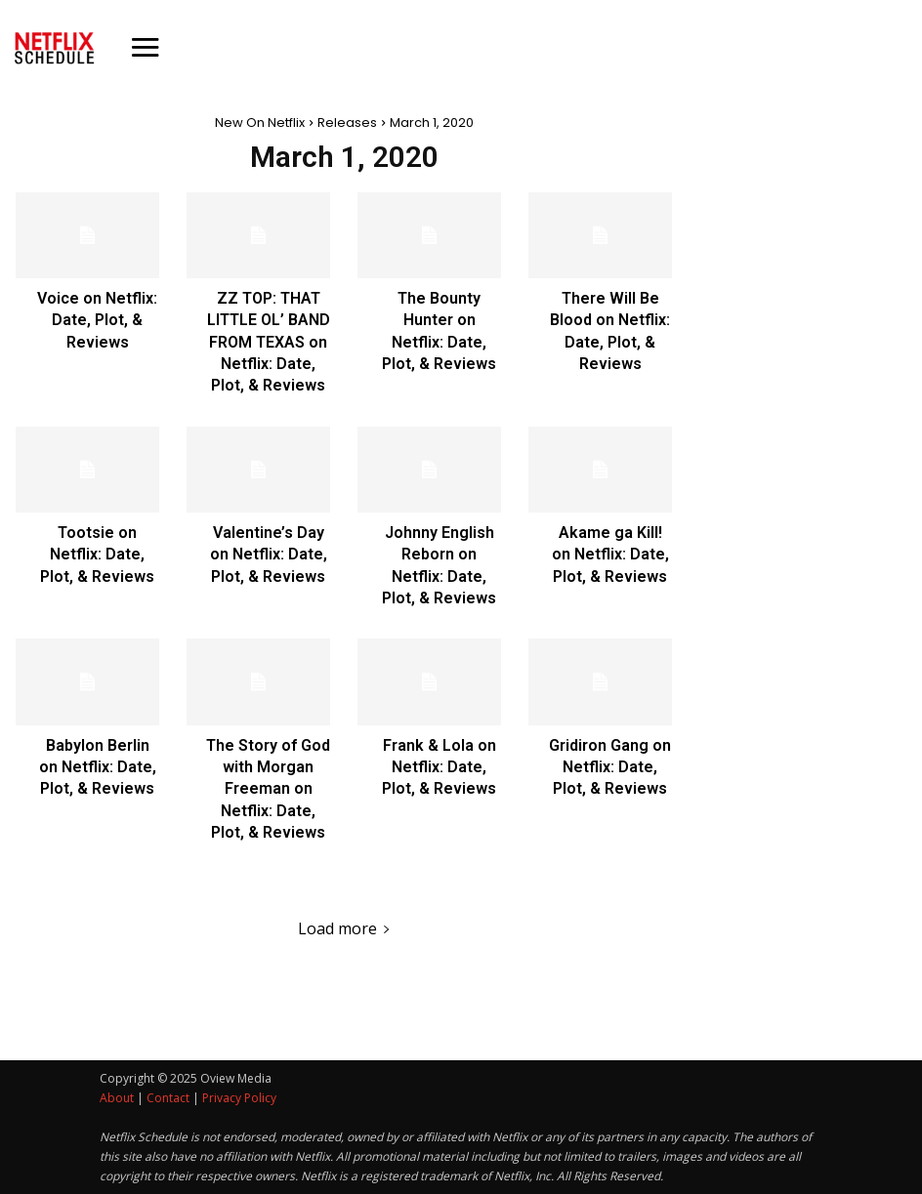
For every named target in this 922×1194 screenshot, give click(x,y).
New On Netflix (260, 122)
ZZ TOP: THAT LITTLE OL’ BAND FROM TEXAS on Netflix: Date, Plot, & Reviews (268, 342)
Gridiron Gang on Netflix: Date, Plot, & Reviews (610, 767)
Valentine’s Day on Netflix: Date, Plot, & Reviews (268, 554)
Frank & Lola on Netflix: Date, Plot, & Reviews (439, 767)
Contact (168, 1098)
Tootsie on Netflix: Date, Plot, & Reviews (97, 554)
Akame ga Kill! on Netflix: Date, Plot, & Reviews (610, 554)
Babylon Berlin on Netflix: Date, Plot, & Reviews (97, 767)
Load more (344, 928)
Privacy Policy (239, 1098)
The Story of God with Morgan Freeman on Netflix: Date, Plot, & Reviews (268, 789)
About (117, 1098)
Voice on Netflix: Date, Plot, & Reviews (97, 320)
